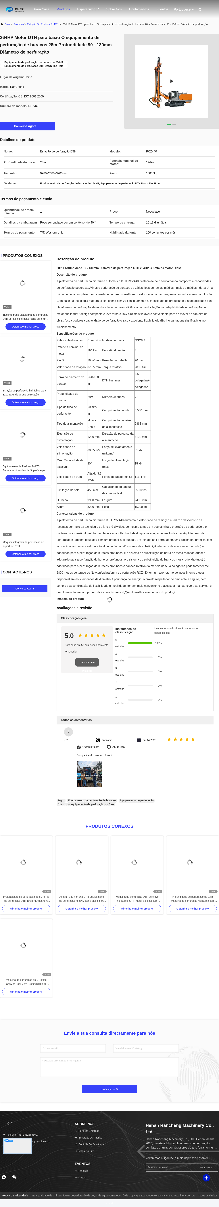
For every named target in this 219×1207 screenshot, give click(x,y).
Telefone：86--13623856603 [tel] (21, 1134)
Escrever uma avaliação (87, 664)
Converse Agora (27, 126)
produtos (19, 24)
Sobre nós (114, 9)
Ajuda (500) (119, 747)
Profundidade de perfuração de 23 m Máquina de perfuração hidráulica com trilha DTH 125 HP (192, 899)
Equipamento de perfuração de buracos (92, 800)
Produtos (63, 9)
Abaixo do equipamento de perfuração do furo (86, 804)
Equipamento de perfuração (136, 800)
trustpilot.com (90, 747)
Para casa (41, 9)
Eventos (162, 9)
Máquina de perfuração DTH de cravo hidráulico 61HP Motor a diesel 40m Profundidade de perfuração (137, 899)
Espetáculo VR (88, 9)
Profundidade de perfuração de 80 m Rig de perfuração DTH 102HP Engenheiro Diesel (26, 899)
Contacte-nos (139, 9)
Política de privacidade (15, 1195)
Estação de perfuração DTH (43, 24)
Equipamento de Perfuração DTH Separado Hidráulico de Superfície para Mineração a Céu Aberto (25, 470)
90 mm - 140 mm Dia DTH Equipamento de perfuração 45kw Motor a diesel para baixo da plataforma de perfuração (82, 899)
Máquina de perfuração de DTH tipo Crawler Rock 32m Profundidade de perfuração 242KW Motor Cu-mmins (26, 982)
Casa (8, 24)
